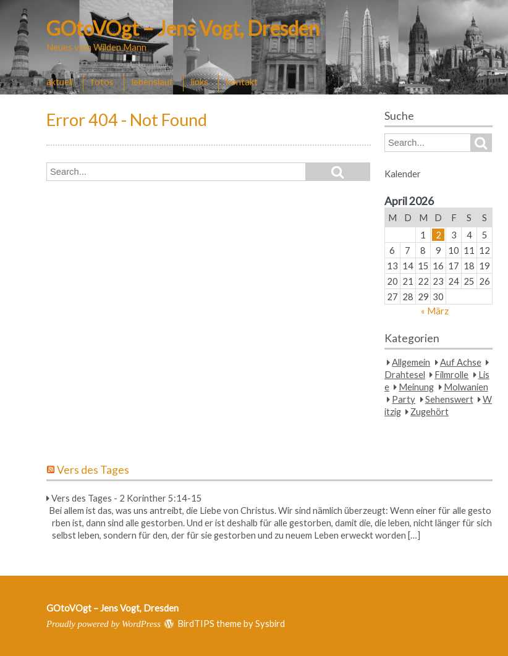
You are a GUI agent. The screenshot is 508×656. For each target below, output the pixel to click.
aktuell (59, 81)
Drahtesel (404, 374)
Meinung (416, 386)
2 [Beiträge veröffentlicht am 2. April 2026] (438, 234)
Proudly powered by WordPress (103, 624)
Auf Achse (460, 362)
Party (403, 399)
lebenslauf (152, 81)
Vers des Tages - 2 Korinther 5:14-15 (126, 497)
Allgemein (411, 362)
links (199, 81)
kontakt (242, 81)
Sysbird (270, 623)
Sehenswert (449, 399)
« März (435, 310)
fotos (102, 81)
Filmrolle (451, 374)
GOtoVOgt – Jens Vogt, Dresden (183, 28)
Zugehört (429, 411)
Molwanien (466, 386)
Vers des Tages (93, 469)
